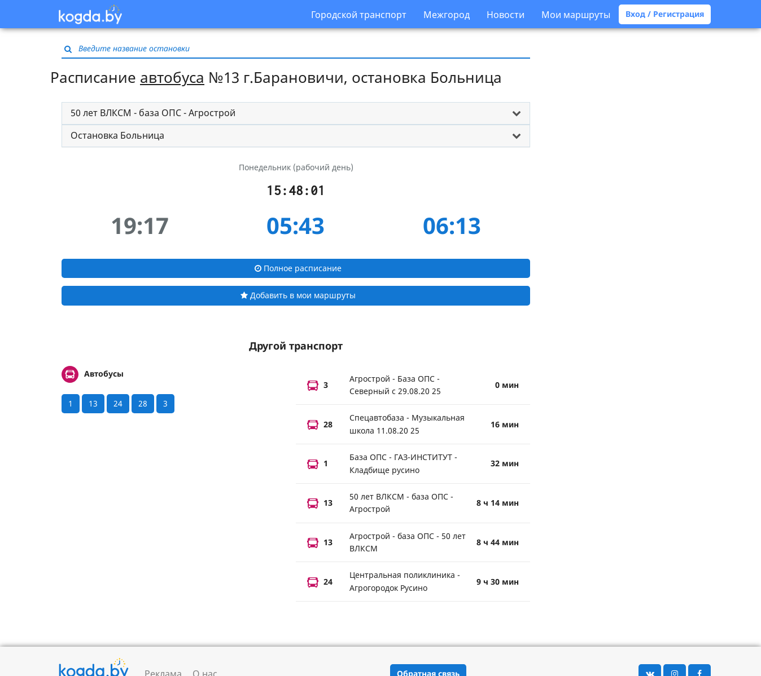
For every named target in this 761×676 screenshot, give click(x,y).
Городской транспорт (358, 14)
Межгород (446, 14)
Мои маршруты (575, 14)
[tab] (296, 113)
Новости (505, 14)
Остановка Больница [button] (117, 135)
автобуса (172, 77)
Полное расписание (298, 268)
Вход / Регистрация (665, 13)
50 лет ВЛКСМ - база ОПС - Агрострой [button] (153, 113)
